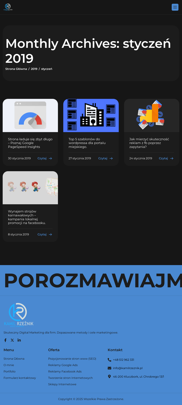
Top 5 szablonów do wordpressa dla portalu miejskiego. (87, 143)
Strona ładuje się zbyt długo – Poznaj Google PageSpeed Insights (30, 143)
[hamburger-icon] (175, 7)
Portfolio (9, 371)
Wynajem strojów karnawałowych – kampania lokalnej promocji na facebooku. (27, 217)
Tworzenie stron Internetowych (70, 378)
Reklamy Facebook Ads (65, 371)
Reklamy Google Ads (63, 365)
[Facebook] (5, 339)
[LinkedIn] (19, 339)
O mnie (9, 365)
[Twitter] (12, 339)
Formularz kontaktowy (20, 378)
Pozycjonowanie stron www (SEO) (72, 358)
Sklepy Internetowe (62, 384)
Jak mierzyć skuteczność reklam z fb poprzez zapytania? (149, 143)
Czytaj (45, 158)
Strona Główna (14, 358)
